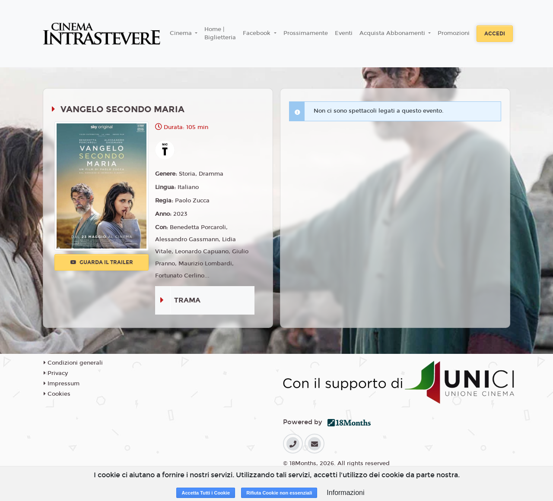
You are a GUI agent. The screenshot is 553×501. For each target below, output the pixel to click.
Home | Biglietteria (220, 33)
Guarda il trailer (101, 262)
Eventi (344, 33)
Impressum (61, 383)
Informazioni (345, 492)
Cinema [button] (182, 33)
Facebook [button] (257, 33)
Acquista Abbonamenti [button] (393, 33)
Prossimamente (305, 33)
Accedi (494, 34)
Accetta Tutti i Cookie (205, 492)
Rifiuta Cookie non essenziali (279, 492)
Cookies (57, 394)
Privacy (56, 373)
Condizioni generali (73, 362)
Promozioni (454, 33)
